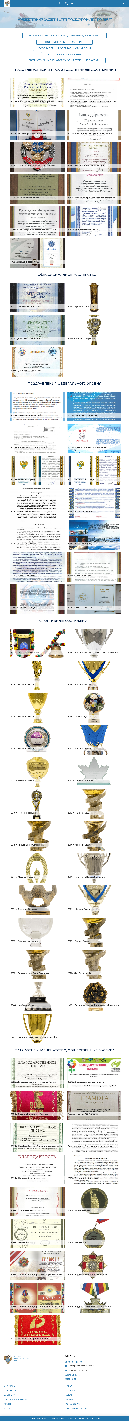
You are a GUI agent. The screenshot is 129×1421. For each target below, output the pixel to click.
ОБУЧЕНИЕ (71, 1390)
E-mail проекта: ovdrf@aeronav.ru (72, 3)
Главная (7, 12)
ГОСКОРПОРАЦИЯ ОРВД (15, 1399)
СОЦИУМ (70, 1395)
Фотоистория (73, 1404)
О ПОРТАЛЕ (9, 1386)
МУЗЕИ (7, 1404)
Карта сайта (70, 1379)
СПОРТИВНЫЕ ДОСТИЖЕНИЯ (65, 54)
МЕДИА (69, 1399)
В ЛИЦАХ (8, 1408)
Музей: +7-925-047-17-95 (61, 3)
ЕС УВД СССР (10, 1390)
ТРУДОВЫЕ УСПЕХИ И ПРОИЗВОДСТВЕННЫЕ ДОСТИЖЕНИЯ (64, 35)
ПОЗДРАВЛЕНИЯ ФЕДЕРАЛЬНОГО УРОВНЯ (64, 48)
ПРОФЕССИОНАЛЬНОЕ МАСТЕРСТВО (64, 42)
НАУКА (69, 1386)
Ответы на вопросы (76, 1408)
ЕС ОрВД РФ (9, 1395)
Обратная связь (72, 1375)
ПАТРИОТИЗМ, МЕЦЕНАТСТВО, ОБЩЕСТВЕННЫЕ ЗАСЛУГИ (64, 60)
